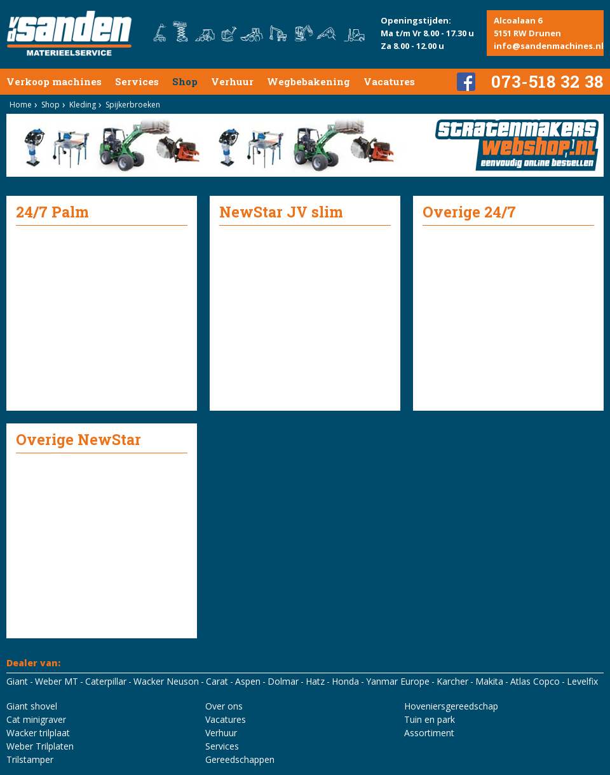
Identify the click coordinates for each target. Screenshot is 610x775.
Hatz (315, 681)
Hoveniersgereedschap (451, 706)
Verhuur (232, 81)
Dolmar (283, 681)
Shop (185, 81)
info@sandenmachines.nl (549, 45)
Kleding (82, 104)
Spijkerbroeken (132, 104)
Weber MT (56, 681)
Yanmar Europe (398, 681)
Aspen (248, 681)
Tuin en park (429, 719)
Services (137, 81)
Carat (217, 681)
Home (21, 104)
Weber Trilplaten (40, 746)
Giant (17, 681)
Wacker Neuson (166, 681)
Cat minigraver (36, 719)
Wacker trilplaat (38, 733)
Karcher (452, 681)
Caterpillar (105, 681)
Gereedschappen (239, 759)
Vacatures (389, 81)
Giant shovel (31, 706)
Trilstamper (29, 759)
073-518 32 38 (547, 81)
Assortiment (429, 733)
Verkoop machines (54, 81)
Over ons (224, 706)
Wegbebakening (308, 81)
